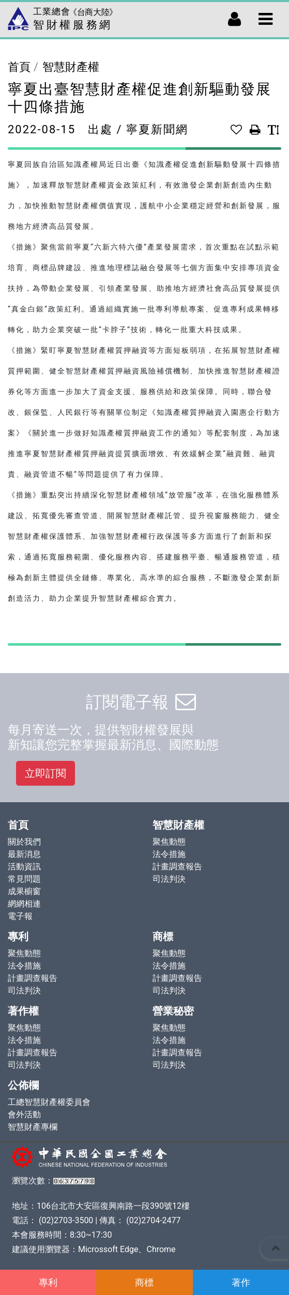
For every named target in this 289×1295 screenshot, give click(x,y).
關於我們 (24, 842)
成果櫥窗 (24, 891)
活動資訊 (24, 866)
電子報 (20, 916)
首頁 (19, 66)
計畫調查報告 (177, 866)
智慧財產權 (70, 66)
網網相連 (24, 904)
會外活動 (24, 1114)
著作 (241, 1282)
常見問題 (24, 879)
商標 (144, 1282)
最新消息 (24, 854)
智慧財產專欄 (32, 1127)
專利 (48, 1282)
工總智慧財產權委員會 (49, 1102)
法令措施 (169, 854)
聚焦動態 (169, 842)
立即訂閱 (45, 773)
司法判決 (169, 879)
